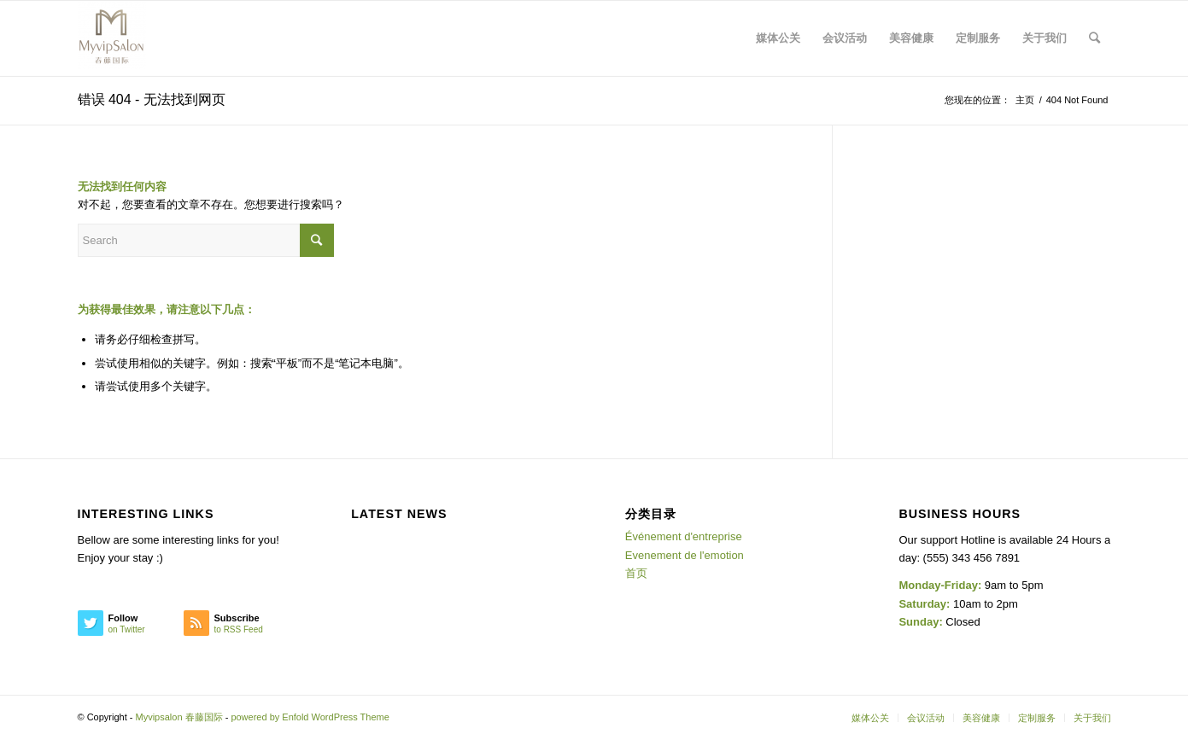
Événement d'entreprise (683, 536)
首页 (636, 573)
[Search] (1094, 38)
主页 (1024, 100)
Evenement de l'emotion (684, 555)
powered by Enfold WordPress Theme (310, 717)
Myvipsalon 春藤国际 (179, 717)
